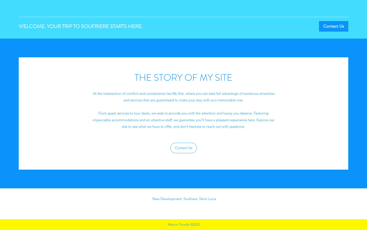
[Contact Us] (333, 26)
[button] (183, 148)
